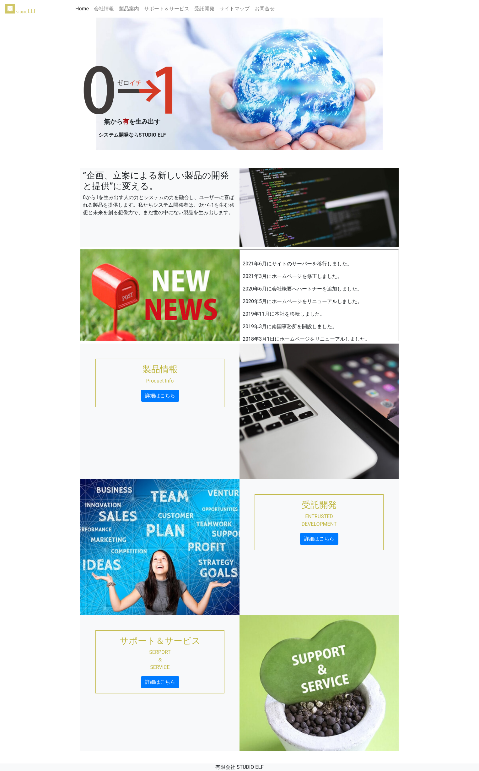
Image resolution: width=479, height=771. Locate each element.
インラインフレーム (319, 295)
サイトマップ (234, 9)
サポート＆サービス (166, 9)
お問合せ (265, 9)
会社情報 (104, 9)
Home (83, 8)
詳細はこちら (160, 396)
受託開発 (204, 9)
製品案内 (129, 9)
